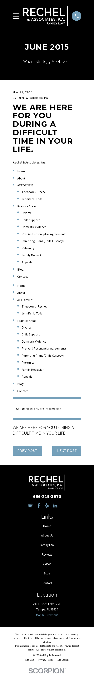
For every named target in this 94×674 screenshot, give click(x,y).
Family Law (47, 545)
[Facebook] (39, 505)
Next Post (67, 451)
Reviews (47, 554)
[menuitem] (29, 660)
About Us (47, 535)
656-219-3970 (47, 496)
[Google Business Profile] (30, 505)
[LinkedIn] (55, 505)
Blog (47, 573)
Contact (47, 583)
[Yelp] (47, 505)
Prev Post (27, 451)
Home (47, 526)
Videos (47, 564)
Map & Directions (47, 615)
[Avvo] (63, 505)
